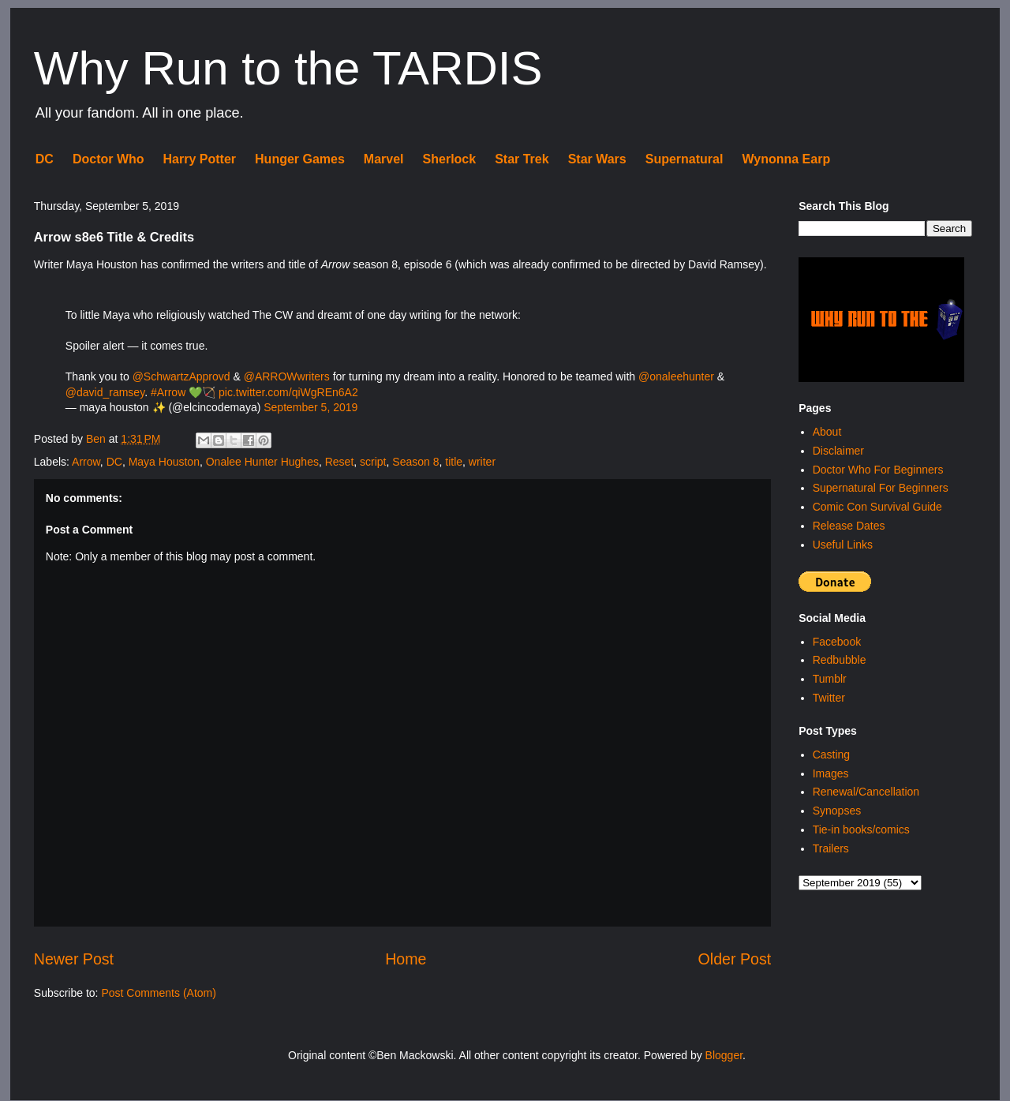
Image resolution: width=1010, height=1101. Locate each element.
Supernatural (684, 159)
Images (831, 773)
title (453, 461)
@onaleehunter (676, 376)
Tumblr (830, 678)
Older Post (735, 959)
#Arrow (168, 392)
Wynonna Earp (786, 159)
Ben (97, 439)
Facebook (837, 641)
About (827, 431)
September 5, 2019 (310, 407)
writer (482, 461)
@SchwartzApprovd (181, 376)
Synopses (837, 810)
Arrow (86, 461)
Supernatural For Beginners (880, 487)
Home (405, 959)
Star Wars (597, 159)
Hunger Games (300, 159)
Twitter (829, 697)
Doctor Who (108, 159)
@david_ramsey (104, 392)
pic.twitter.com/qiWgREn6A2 (288, 392)
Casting (831, 754)
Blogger (724, 1055)
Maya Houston (164, 461)
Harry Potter (199, 159)
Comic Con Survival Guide (877, 506)
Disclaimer (838, 450)
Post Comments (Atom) (158, 993)
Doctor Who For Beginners (878, 469)
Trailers (831, 848)
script (373, 461)
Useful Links (843, 544)
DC (45, 159)
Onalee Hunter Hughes (262, 461)
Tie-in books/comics (861, 829)
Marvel (384, 159)
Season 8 (415, 461)
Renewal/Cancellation (866, 791)
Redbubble (839, 659)
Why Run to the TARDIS (288, 68)
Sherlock (450, 159)
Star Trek (521, 159)
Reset (339, 461)
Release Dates (849, 525)
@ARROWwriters (287, 376)
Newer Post (74, 959)
